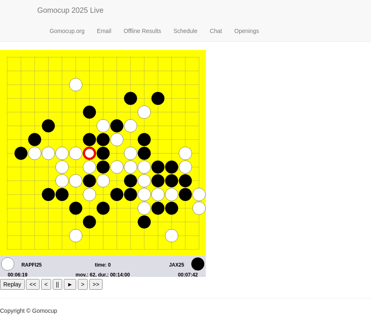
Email (104, 31)
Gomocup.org (67, 31)
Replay (12, 284)
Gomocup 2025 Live (70, 10)
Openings (246, 31)
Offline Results (142, 31)
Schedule (185, 31)
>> (96, 284)
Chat (216, 31)
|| (57, 284)
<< (32, 284)
